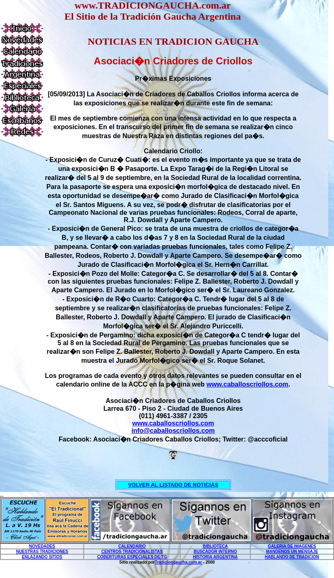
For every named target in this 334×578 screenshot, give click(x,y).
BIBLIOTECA (215, 546)
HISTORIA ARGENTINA (215, 557)
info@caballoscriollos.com (173, 430)
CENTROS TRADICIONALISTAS (131, 551)
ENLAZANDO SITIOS (42, 557)
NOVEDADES (42, 546)
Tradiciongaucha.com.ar (178, 562)
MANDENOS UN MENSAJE (292, 551)
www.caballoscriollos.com (247, 384)
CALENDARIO (132, 546)
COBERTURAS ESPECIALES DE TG (132, 557)
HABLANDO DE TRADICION (292, 557)
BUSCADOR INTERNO (215, 551)
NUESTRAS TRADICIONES (42, 551)
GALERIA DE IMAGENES (292, 546)
